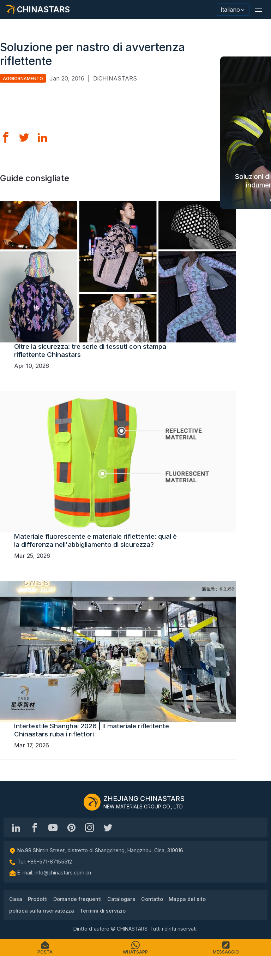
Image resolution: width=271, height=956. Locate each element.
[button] (258, 10)
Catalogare (121, 899)
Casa (15, 899)
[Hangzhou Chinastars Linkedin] (16, 827)
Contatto (152, 899)
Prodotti (38, 899)
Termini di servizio (103, 911)
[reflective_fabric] (89, 827)
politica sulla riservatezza (41, 911)
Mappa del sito (187, 899)
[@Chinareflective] (108, 827)
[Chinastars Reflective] (53, 827)
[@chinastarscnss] (34, 827)
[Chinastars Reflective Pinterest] (71, 827)
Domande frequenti (77, 899)
